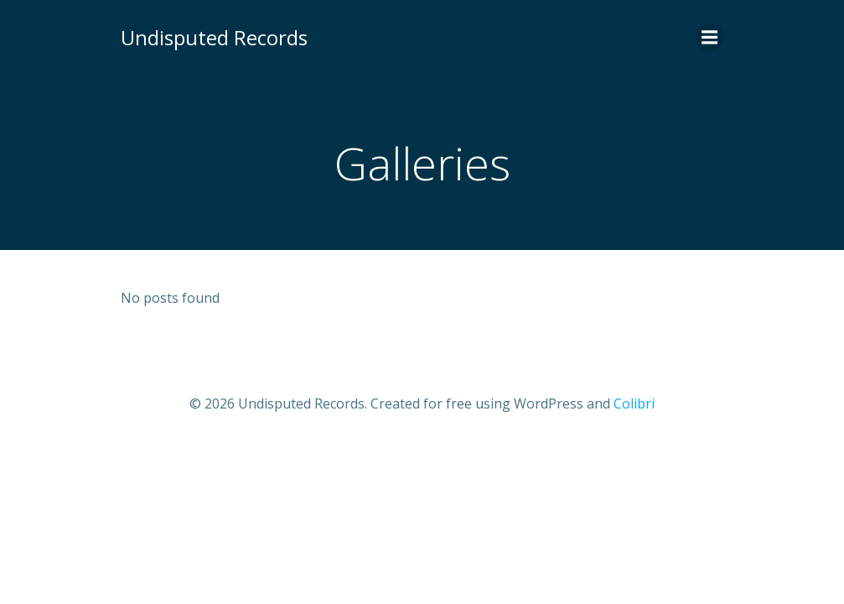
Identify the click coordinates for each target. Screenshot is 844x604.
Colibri (634, 403)
